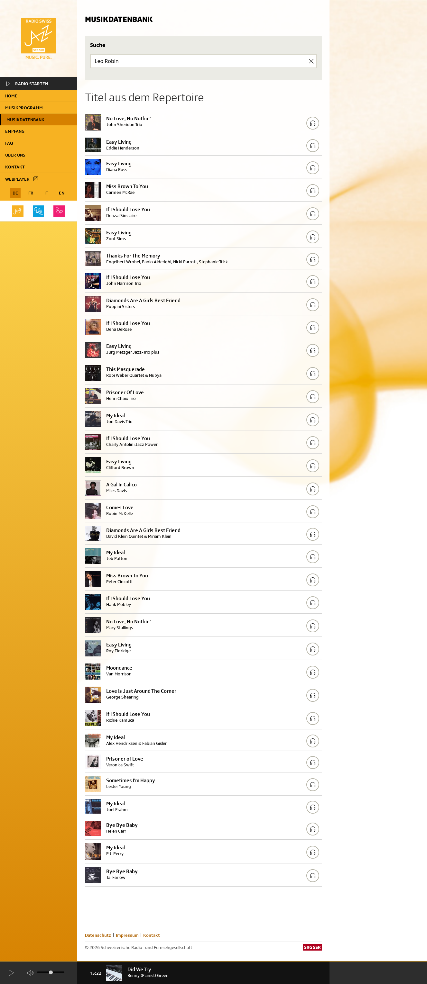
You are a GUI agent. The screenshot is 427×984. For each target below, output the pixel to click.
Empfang (14, 131)
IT (46, 192)
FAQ (9, 143)
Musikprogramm (24, 107)
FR (30, 192)
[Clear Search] (311, 61)
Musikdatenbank (25, 119)
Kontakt (15, 166)
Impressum (127, 935)
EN (61, 192)
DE (15, 192)
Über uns (15, 155)
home (11, 95)
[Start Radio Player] (11, 973)
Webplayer (22, 179)
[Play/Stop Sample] (313, 123)
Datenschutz (98, 935)
